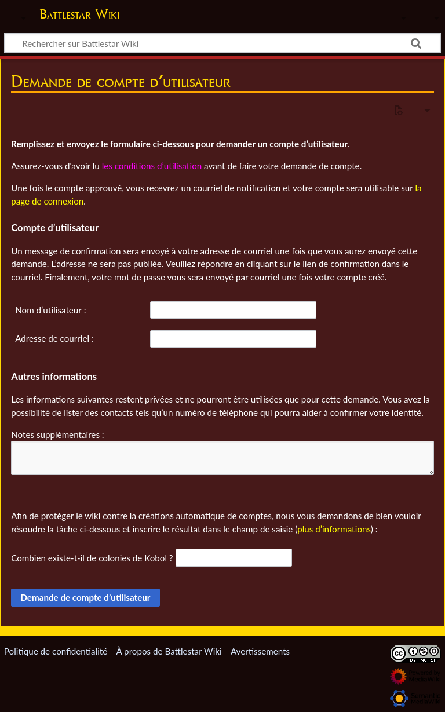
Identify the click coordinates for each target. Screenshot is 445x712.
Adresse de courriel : (54, 338)
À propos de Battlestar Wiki (168, 651)
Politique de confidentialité (55, 651)
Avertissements (260, 651)
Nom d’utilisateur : (50, 310)
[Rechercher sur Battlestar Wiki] (222, 43)
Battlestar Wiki (79, 14)
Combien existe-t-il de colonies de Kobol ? (92, 558)
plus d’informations (334, 529)
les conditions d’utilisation (152, 165)
